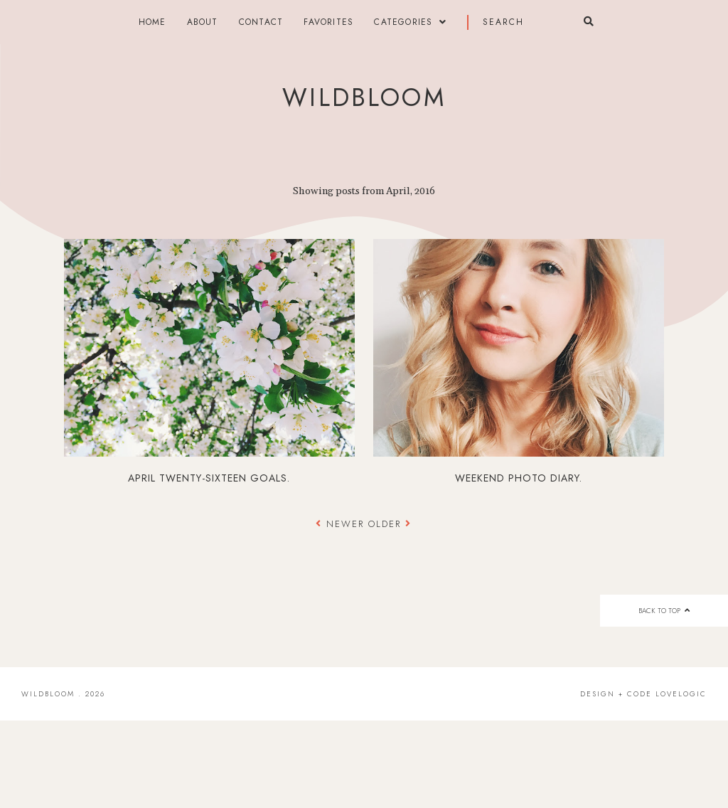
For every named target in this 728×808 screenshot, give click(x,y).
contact (261, 22)
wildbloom (363, 97)
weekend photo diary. (518, 478)
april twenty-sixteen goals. (209, 478)
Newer (342, 524)
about (202, 22)
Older (390, 524)
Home (152, 22)
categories (403, 22)
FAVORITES (328, 22)
